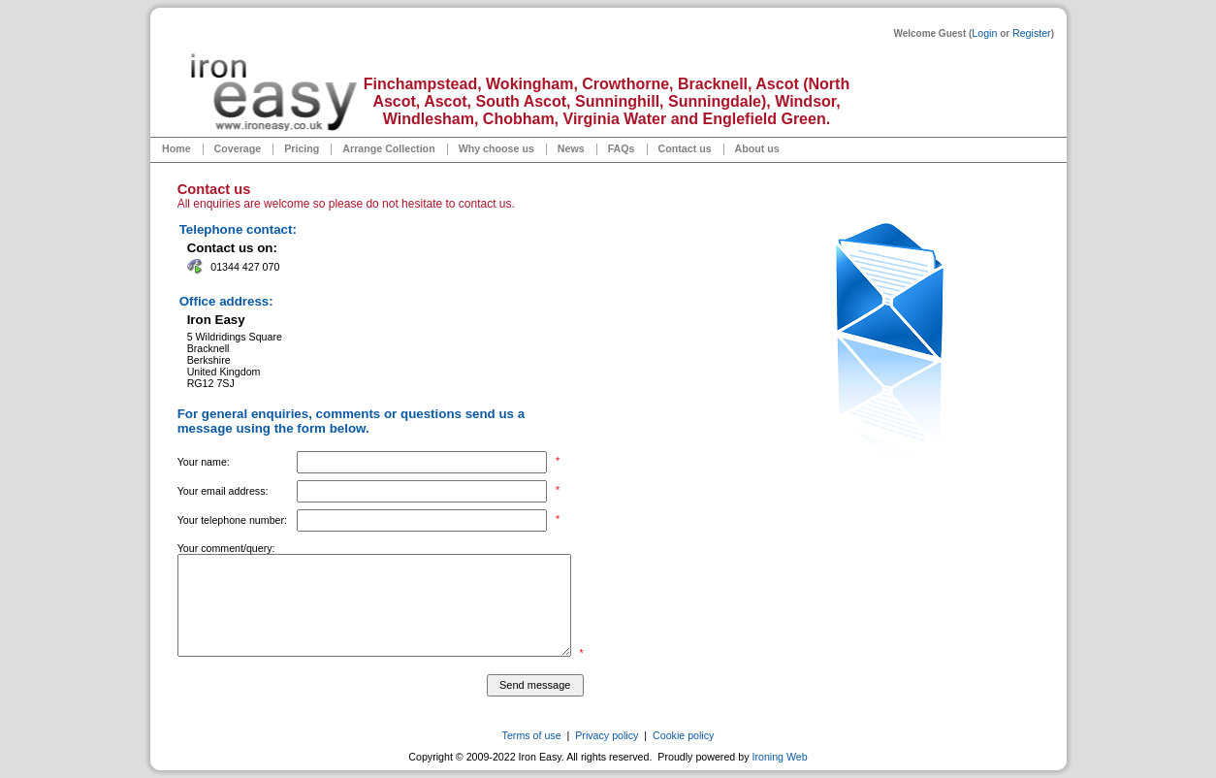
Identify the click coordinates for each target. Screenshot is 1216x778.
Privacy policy (606, 735)
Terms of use (531, 735)
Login (984, 33)
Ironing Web (779, 756)
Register (1031, 33)
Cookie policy (683, 735)
